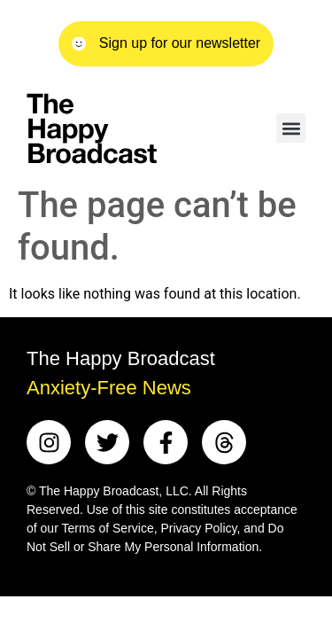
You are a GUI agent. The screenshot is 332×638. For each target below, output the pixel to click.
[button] (290, 128)
